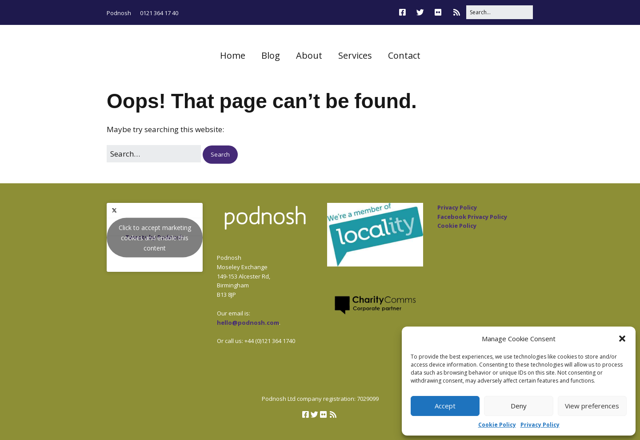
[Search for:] (499, 12)
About (309, 55)
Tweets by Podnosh (155, 237)
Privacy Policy (540, 424)
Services (355, 55)
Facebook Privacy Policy (472, 217)
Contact (404, 55)
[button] (622, 338)
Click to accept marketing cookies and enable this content (155, 237)
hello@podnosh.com (248, 323)
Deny (519, 405)
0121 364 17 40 (159, 13)
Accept (445, 405)
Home (232, 55)
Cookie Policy (497, 424)
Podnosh (119, 13)
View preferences (592, 405)
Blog (270, 55)
